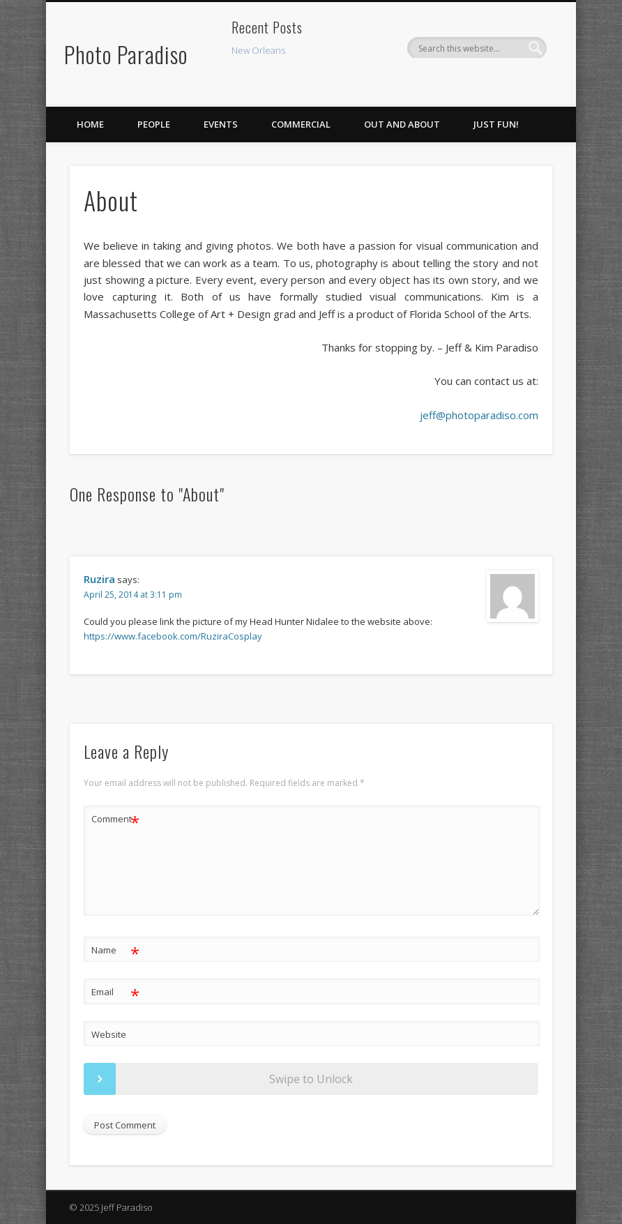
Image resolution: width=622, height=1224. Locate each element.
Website (108, 1034)
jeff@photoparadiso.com (479, 415)
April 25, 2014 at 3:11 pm (133, 594)
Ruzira (99, 579)
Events (221, 124)
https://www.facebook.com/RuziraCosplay (173, 636)
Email (115, 992)
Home (90, 124)
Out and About (402, 124)
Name (115, 950)
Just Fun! (496, 124)
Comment (115, 819)
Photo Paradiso (126, 54)
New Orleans (258, 50)
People (153, 124)
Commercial (301, 124)
